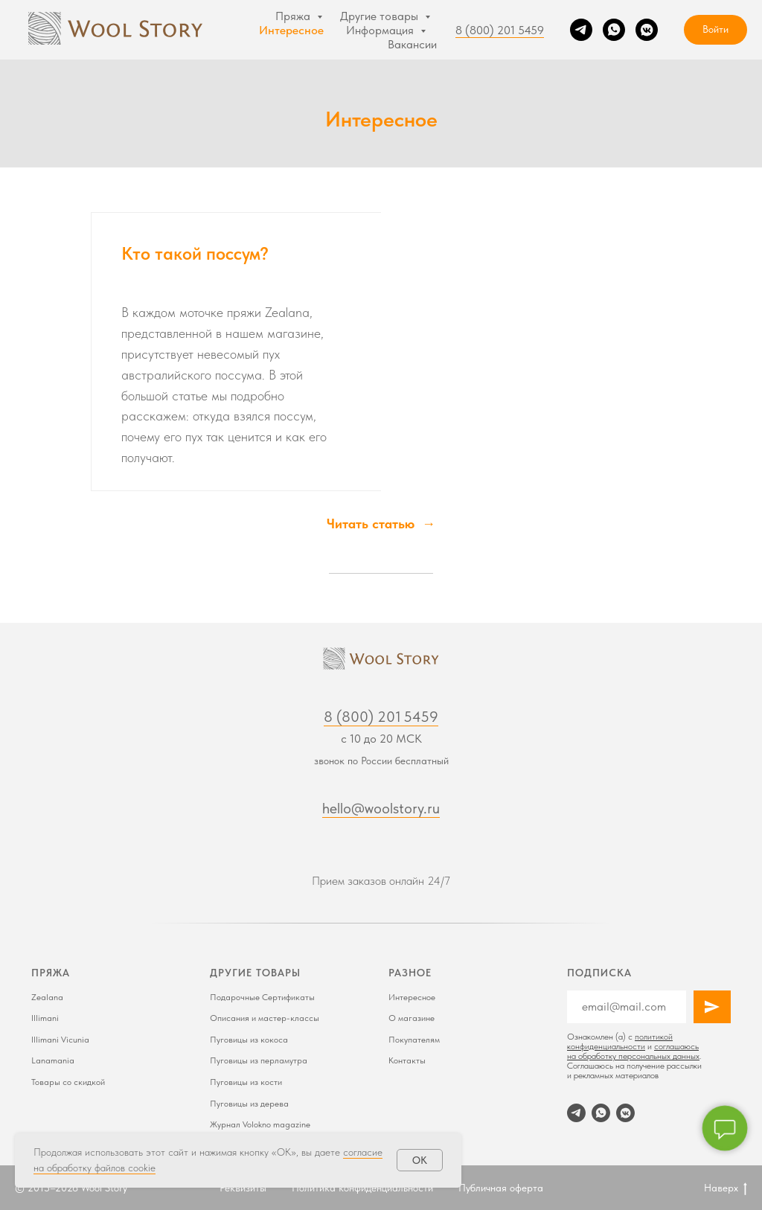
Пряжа (294, 16)
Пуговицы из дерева (249, 1103)
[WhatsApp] (614, 30)
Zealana (47, 997)
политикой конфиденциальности (620, 1041)
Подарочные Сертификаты (262, 997)
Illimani (45, 1018)
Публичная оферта (500, 1188)
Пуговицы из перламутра (258, 1060)
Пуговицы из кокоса (249, 1039)
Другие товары (380, 16)
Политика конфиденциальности (362, 1188)
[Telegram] (581, 30)
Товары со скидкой (68, 1082)
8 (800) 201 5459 (499, 30)
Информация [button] (381, 30)
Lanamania (52, 1060)
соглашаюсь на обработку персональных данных (633, 1051)
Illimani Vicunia (60, 1039)
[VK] (646, 30)
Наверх (725, 1188)
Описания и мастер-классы (264, 1018)
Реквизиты (243, 1188)
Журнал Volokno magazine (260, 1124)
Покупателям (414, 1039)
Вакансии (412, 44)
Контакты (407, 1060)
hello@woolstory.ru (381, 808)
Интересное (291, 30)
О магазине (411, 1018)
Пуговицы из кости (246, 1082)
